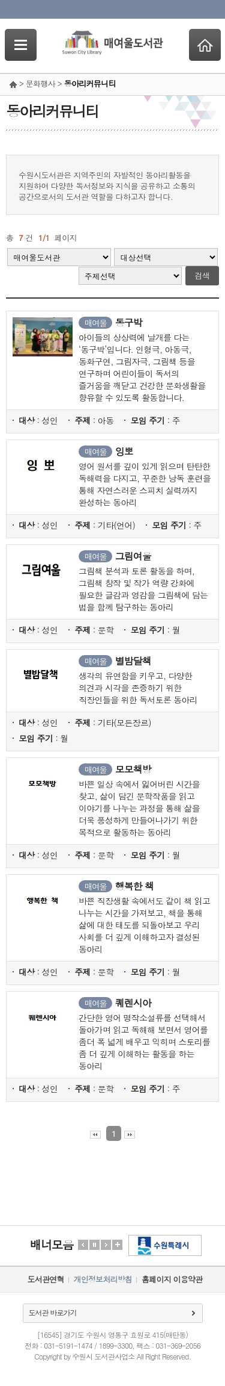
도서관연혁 (46, 1279)
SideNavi (21, 45)
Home (205, 45)
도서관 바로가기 (53, 1312)
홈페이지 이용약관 (172, 1279)
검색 (202, 275)
